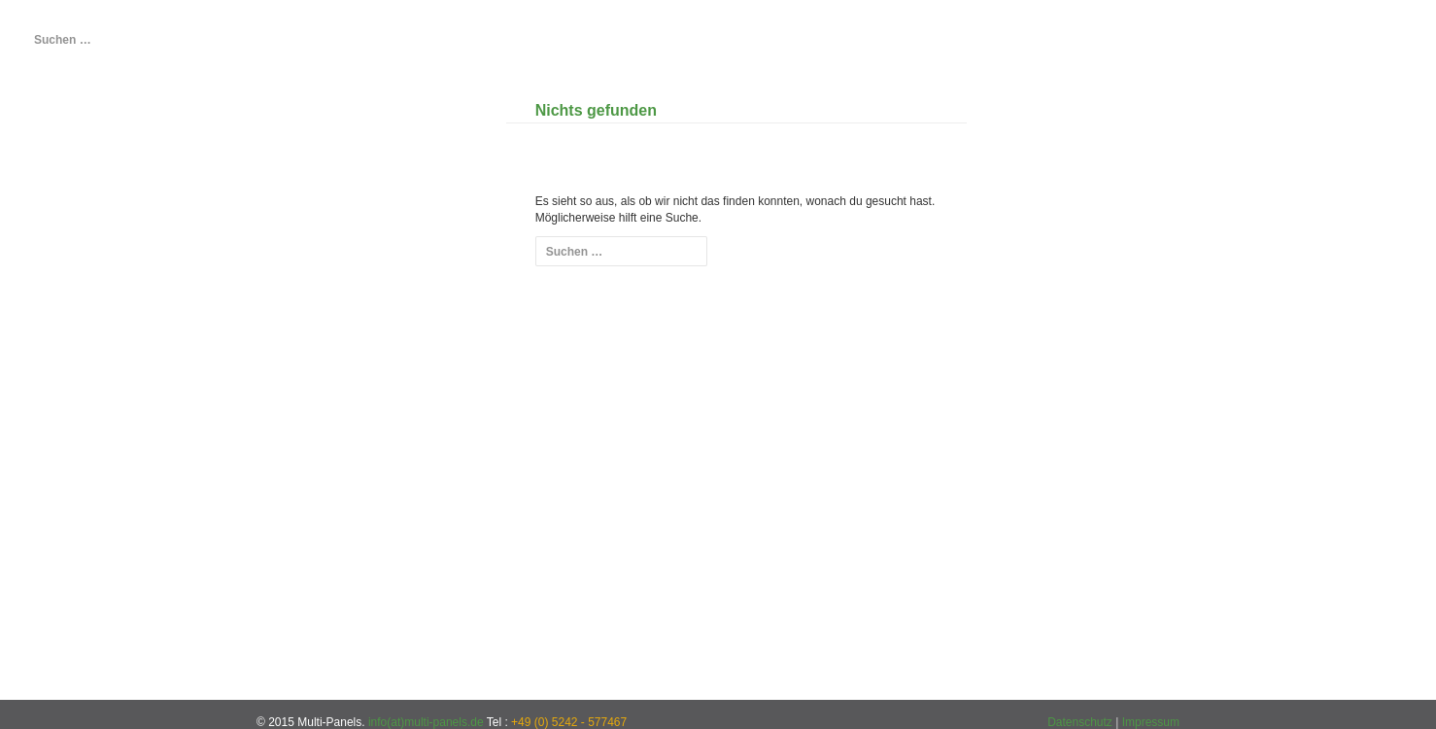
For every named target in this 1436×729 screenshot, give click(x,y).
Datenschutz (1079, 722)
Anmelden (94, 409)
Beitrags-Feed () (91, 450)
